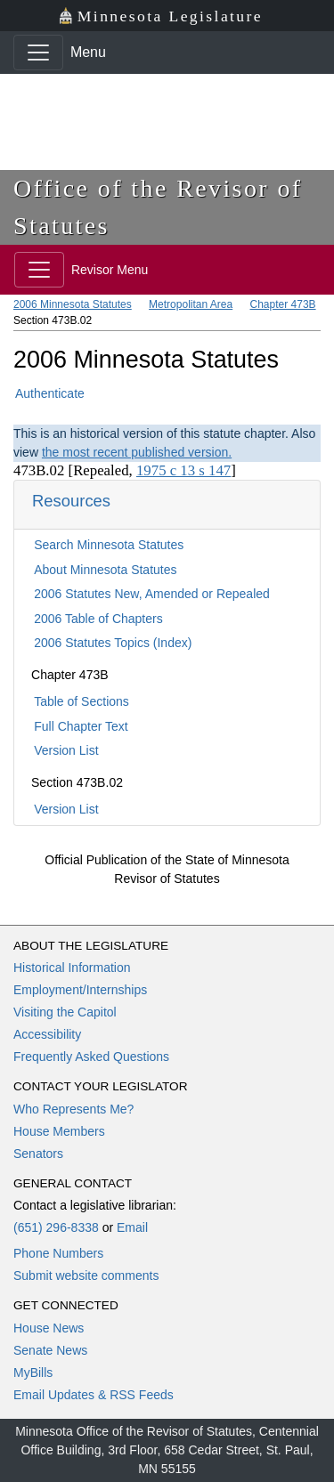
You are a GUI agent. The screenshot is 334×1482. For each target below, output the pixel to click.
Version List (66, 750)
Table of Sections (81, 701)
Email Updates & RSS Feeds (93, 1395)
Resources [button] (71, 500)
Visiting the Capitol (65, 1012)
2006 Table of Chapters (98, 618)
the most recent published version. (137, 452)
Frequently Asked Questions (91, 1056)
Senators (38, 1153)
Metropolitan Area (190, 304)
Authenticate (50, 393)
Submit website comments (86, 1275)
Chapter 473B (283, 304)
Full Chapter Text (81, 726)
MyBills (33, 1372)
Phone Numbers (58, 1253)
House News (48, 1328)
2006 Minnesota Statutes (72, 304)
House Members (59, 1131)
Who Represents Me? (73, 1109)
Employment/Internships (80, 990)
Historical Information (72, 967)
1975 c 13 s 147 (183, 470)
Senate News (50, 1350)
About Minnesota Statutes (105, 570)
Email (132, 1227)
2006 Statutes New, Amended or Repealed (152, 594)
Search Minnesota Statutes (108, 545)
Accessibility (47, 1034)
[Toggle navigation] (38, 52)
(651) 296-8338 (56, 1227)
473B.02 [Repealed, (74, 470)
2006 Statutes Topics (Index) (112, 643)
